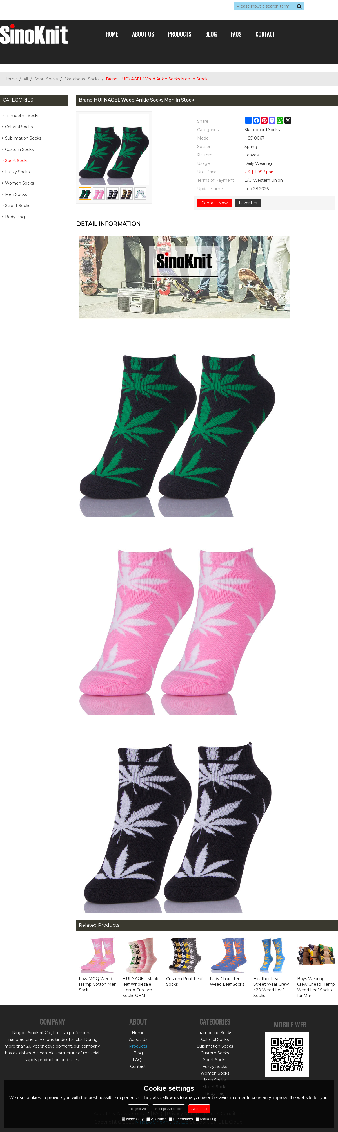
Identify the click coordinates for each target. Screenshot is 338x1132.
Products (179, 34)
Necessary (132, 1119)
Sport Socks (46, 79)
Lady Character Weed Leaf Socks (227, 981)
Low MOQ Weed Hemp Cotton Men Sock (98, 984)
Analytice (156, 1119)
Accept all (199, 1109)
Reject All (138, 1109)
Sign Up (52, 6)
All (25, 79)
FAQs (236, 34)
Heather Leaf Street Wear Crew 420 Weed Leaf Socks (271, 987)
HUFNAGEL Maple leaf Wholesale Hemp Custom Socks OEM (141, 987)
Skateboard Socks (81, 79)
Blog (211, 34)
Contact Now (214, 202)
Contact (265, 34)
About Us (143, 34)
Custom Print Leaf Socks (184, 981)
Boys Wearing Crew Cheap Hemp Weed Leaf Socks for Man (316, 987)
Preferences (181, 1119)
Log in (34, 6)
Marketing (206, 1119)
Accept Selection (168, 1109)
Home (112, 34)
